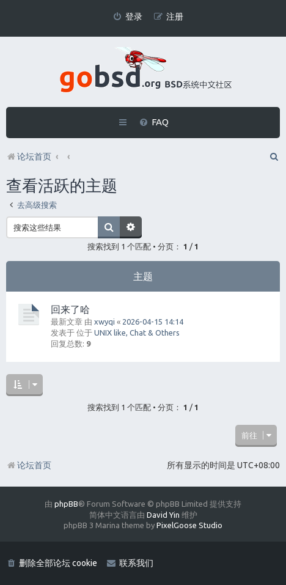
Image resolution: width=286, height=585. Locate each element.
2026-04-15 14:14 (152, 321)
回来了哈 (70, 309)
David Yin (163, 514)
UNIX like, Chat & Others (137, 332)
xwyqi (104, 321)
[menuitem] (127, 16)
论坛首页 (28, 465)
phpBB (66, 503)
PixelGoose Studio (189, 525)
